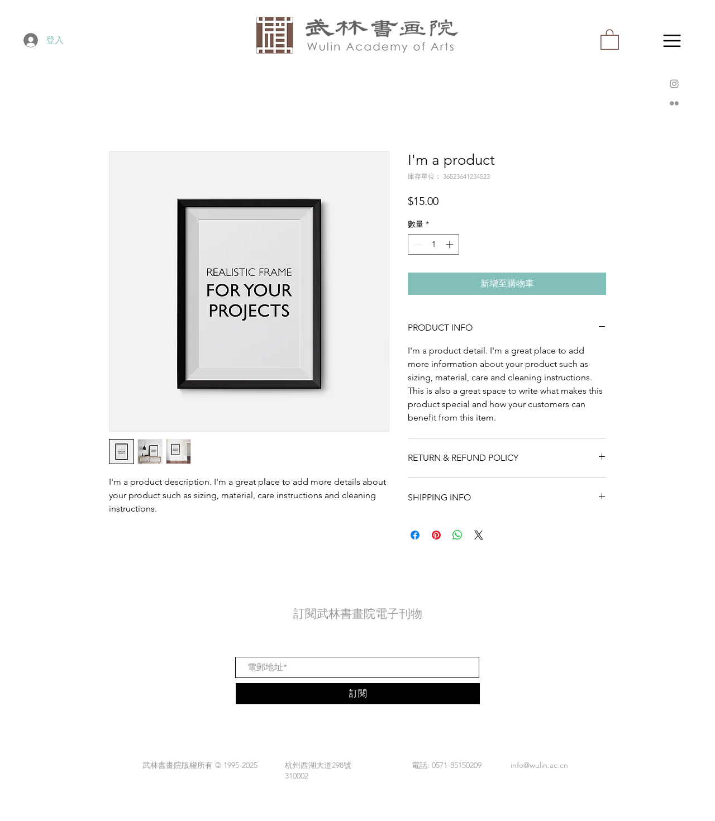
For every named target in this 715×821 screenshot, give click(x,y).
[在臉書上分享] (415, 535)
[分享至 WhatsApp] (457, 535)
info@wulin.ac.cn (539, 765)
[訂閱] (358, 693)
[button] (672, 41)
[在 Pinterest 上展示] (436, 535)
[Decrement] (416, 244)
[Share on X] (478, 535)
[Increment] (450, 244)
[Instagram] (674, 83)
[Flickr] (674, 103)
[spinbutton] (433, 244)
